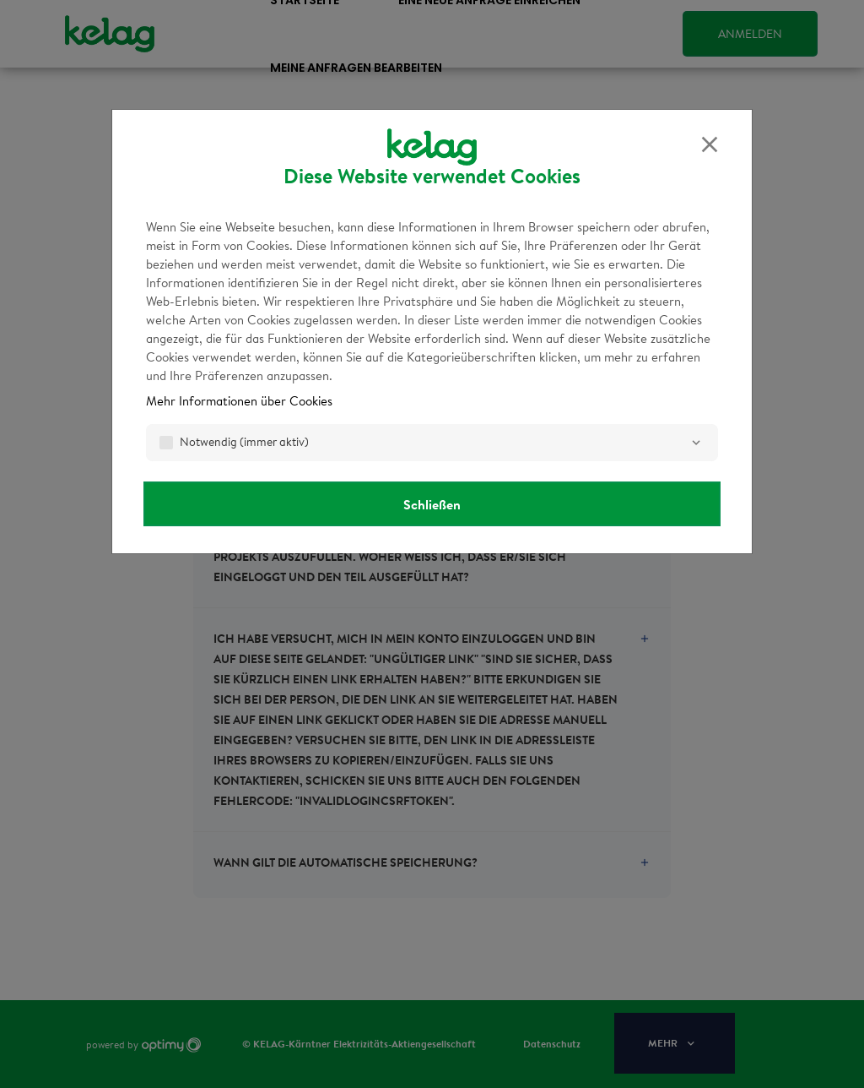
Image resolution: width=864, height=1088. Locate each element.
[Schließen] (709, 144)
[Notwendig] (696, 442)
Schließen (432, 504)
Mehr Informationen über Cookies (239, 401)
